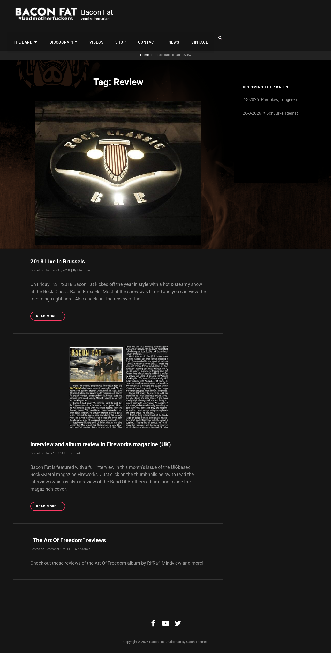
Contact (143, 37)
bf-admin (83, 270)
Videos (94, 37)
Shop (117, 37)
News (169, 37)
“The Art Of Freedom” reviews (68, 540)
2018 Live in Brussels (57, 261)
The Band (22, 37)
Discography (62, 37)
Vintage (194, 37)
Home (144, 55)
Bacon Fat (97, 12)
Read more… (50, 316)
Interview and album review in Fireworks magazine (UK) (100, 444)
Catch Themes (197, 641)
